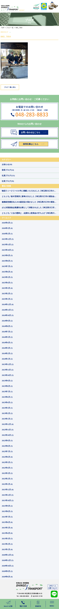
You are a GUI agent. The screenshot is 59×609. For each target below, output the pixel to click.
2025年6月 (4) (7, 272)
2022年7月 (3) (7, 451)
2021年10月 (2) (7, 500)
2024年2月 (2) (7, 353)
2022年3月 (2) (7, 473)
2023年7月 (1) (7, 392)
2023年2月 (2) (7, 413)
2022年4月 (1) (7, 468)
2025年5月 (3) (7, 277)
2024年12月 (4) (7, 304)
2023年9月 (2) (7, 381)
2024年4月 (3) (7, 343)
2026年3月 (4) (7, 228)
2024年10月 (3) (7, 315)
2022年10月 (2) (7, 435)
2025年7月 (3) (7, 266)
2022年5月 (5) (7, 462)
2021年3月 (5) (7, 539)
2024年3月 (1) (7, 348)
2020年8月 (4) (7, 577)
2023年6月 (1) (7, 397)
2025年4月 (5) (7, 283)
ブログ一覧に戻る (10, 87)
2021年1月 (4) (7, 549)
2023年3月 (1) (7, 408)
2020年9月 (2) (7, 571)
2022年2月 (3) (7, 479)
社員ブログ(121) (8, 176)
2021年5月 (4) (7, 528)
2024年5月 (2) (7, 337)
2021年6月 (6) (7, 522)
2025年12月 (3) (7, 239)
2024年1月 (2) (7, 359)
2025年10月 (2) (7, 250)
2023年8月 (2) (7, 386)
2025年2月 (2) (7, 294)
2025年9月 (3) (7, 255)
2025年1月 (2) (7, 299)
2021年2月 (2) (7, 544)
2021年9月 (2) (7, 506)
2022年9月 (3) (7, 441)
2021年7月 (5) (7, 517)
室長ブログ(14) (8, 170)
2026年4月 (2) (7, 223)
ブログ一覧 (9, 28)
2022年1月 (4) (7, 484)
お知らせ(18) (7, 164)
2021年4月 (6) (7, 533)
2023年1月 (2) (7, 419)
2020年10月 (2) (7, 566)
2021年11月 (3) (7, 495)
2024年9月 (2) (7, 321)
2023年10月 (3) (7, 375)
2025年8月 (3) (7, 261)
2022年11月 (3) (7, 430)
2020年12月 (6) (7, 555)
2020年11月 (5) (7, 560)
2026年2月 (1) (7, 234)
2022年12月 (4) (7, 424)
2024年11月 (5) (7, 310)
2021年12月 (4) (7, 490)
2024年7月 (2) (7, 332)
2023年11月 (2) (7, 370)
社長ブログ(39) (8, 181)
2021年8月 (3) (7, 511)
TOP (2, 28)
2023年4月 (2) (7, 402)
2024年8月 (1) (7, 326)
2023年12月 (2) (7, 364)
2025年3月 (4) (7, 288)
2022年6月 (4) (7, 457)
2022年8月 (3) (7, 446)
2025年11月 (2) (7, 245)
